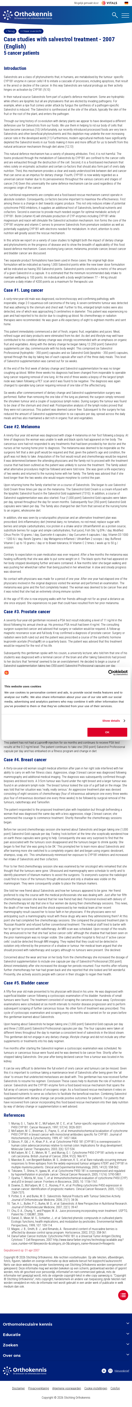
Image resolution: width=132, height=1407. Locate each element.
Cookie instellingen (95, 1388)
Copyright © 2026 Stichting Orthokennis (66, 1397)
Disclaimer (18, 1388)
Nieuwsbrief (118, 1371)
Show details (111, 720)
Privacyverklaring (38, 1388)
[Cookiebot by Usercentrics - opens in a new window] (111, 672)
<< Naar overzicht (31, 31)
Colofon (115, 1388)
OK (107, 732)
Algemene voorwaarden (66, 1388)
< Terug (10, 31)
